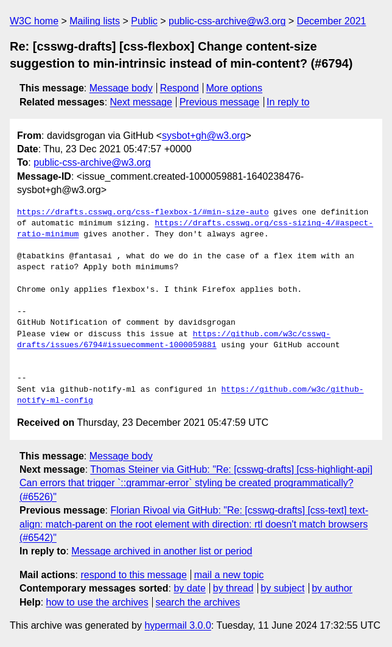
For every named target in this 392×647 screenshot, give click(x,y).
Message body (121, 88)
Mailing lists (94, 21)
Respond (179, 88)
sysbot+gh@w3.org (204, 135)
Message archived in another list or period (161, 551)
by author (332, 588)
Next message (141, 102)
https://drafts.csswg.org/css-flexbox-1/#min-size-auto (142, 212)
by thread (233, 588)
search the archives (198, 602)
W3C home (34, 21)
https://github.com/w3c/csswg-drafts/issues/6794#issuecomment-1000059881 (174, 340)
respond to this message (133, 575)
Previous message (220, 102)
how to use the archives (97, 602)
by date (189, 588)
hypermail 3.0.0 (177, 625)
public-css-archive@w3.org (227, 21)
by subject (282, 588)
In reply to (288, 102)
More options (234, 88)
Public (144, 21)
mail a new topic (229, 575)
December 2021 (331, 21)
